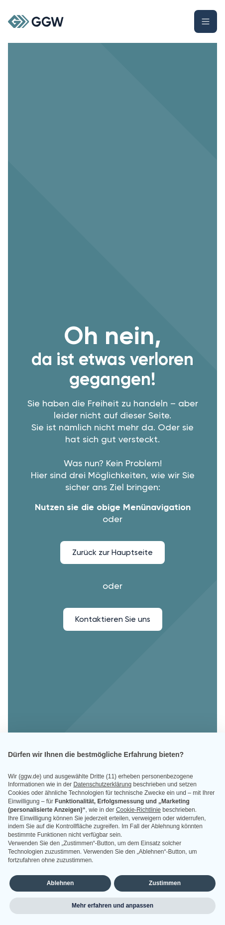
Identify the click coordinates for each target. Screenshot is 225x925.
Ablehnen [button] (60, 883)
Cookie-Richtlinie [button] (138, 809)
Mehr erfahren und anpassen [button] (112, 905)
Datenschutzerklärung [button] (102, 784)
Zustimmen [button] (165, 883)
